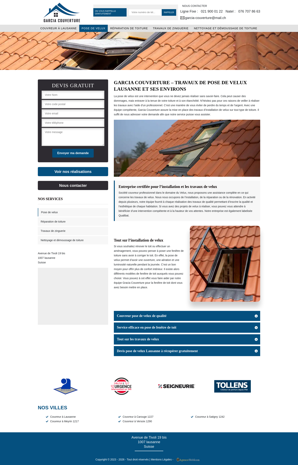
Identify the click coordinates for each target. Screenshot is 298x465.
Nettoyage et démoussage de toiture (225, 28)
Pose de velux (93, 28)
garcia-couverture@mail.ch (203, 18)
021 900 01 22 (212, 11)
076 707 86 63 (249, 11)
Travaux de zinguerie (171, 28)
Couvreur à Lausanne (58, 28)
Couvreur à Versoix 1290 (137, 421)
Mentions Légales (161, 459)
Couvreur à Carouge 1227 (138, 416)
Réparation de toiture (129, 28)
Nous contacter (73, 185)
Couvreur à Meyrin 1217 (64, 421)
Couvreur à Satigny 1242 (210, 416)
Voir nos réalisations (72, 172)
